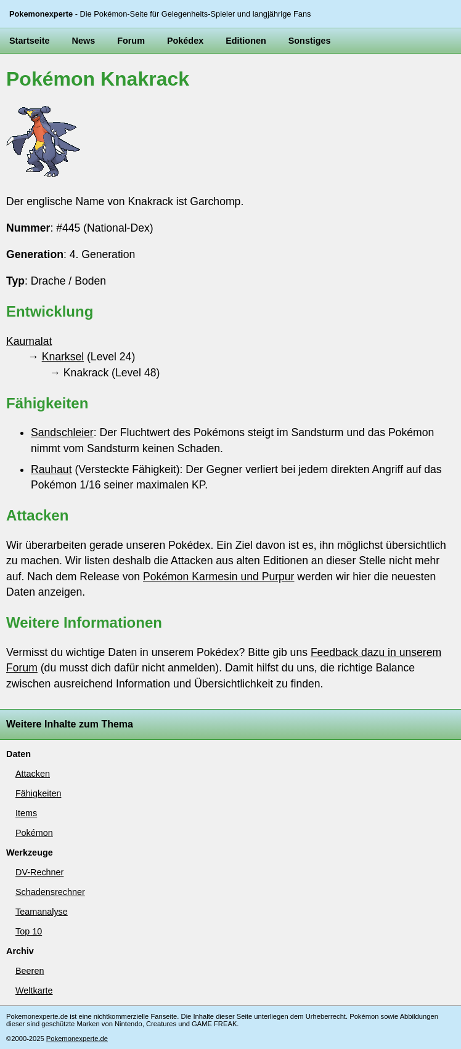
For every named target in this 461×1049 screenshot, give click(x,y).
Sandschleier (62, 432)
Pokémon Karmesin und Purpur (218, 576)
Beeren (29, 971)
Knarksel (63, 356)
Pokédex (185, 41)
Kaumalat (29, 341)
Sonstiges (309, 41)
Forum (131, 41)
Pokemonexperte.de (77, 1038)
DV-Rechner (39, 872)
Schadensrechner (50, 892)
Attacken (32, 774)
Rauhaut (51, 469)
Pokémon (34, 833)
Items (26, 813)
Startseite (29, 41)
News (84, 41)
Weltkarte (34, 990)
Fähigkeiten (38, 793)
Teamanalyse (41, 912)
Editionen (246, 41)
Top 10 (28, 931)
